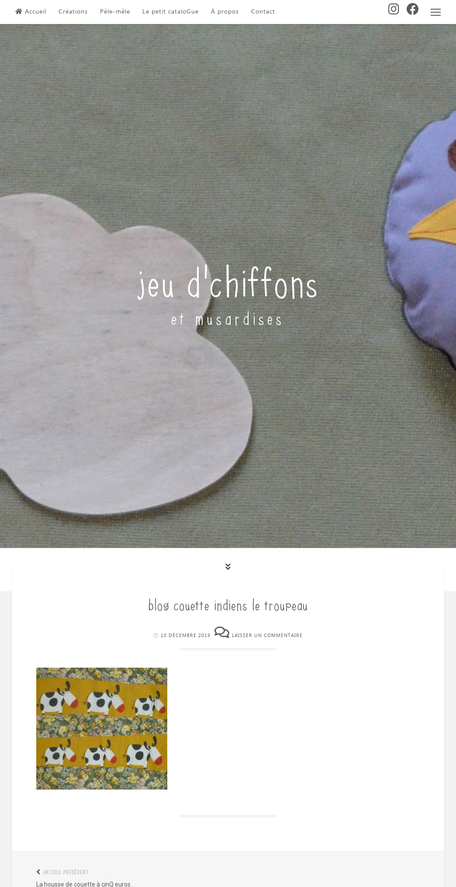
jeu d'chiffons (228, 279)
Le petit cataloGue (170, 12)
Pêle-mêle (115, 12)
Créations (73, 12)
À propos (225, 12)
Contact (263, 12)
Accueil (30, 12)
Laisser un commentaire (267, 635)
